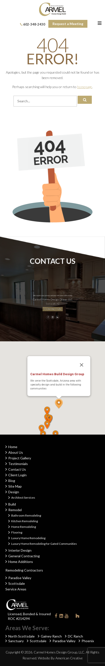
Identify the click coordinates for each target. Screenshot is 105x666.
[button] (59, 404)
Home (12, 447)
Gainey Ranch (51, 636)
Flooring (16, 532)
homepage (84, 87)
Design (13, 492)
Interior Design (20, 550)
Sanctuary (16, 641)
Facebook (56, 617)
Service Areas (15, 589)
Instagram (72, 616)
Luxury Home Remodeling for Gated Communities (44, 544)
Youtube (66, 617)
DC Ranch (75, 636)
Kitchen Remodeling (24, 521)
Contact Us (17, 469)
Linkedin (61, 617)
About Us (15, 452)
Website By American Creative (60, 658)
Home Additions (20, 561)
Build (12, 504)
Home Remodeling (23, 527)
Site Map (15, 486)
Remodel (15, 510)
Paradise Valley (19, 578)
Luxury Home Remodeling (28, 538)
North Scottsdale (21, 636)
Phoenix (88, 641)
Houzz (77, 616)
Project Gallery (19, 458)
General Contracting (24, 556)
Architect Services (23, 497)
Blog (11, 481)
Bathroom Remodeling (26, 515)
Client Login (17, 475)
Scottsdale (16, 583)
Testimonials (18, 464)
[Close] (81, 365)
